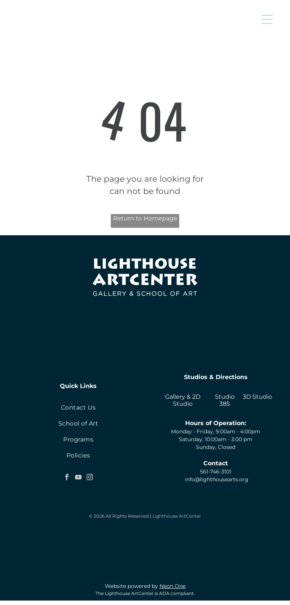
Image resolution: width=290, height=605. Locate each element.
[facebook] (67, 478)
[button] (267, 19)
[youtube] (78, 478)
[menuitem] (78, 407)
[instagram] (90, 478)
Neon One (173, 590)
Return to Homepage (145, 218)
